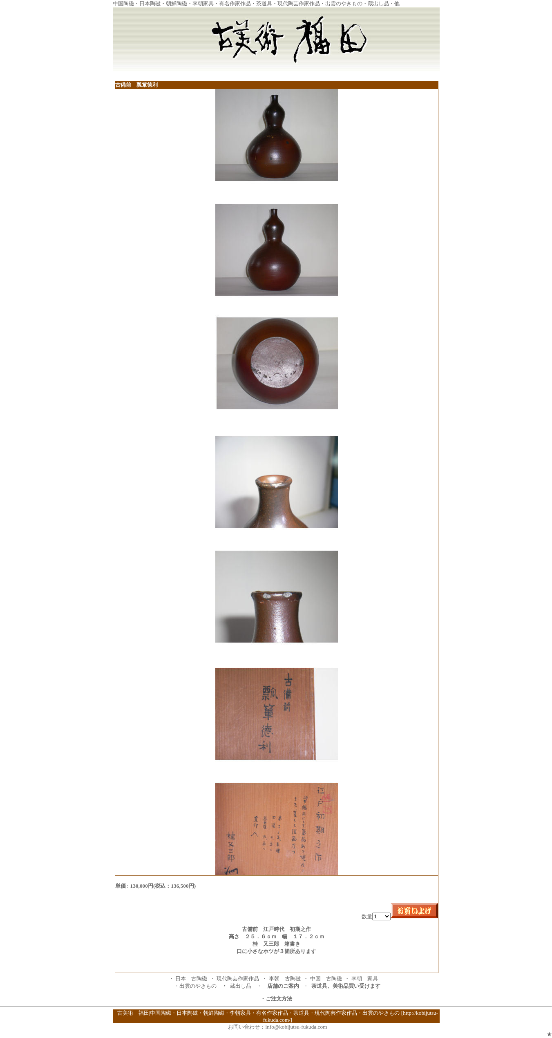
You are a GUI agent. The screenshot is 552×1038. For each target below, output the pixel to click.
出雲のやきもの (198, 986)
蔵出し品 (240, 986)
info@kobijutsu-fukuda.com (296, 1027)
